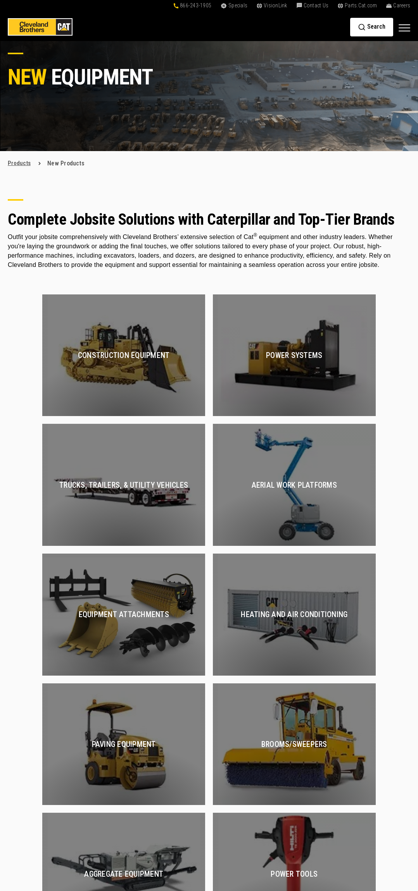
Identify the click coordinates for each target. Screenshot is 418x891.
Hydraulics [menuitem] (302, 715)
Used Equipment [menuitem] (178, 687)
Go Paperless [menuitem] (240, 765)
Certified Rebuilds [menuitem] (311, 687)
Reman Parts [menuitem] (174, 802)
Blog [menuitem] (229, 723)
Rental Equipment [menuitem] (180, 701)
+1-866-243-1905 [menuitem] (376, 774)
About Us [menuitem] (368, 661)
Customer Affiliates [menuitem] (248, 737)
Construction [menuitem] (305, 674)
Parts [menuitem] (166, 738)
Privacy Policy (261, 850)
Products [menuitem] (173, 661)
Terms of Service (300, 850)
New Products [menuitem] (176, 674)
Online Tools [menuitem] (239, 674)
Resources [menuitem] (240, 710)
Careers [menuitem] (363, 697)
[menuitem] (381, 793)
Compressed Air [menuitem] (309, 701)
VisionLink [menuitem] (236, 751)
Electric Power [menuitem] (307, 827)
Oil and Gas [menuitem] (303, 729)
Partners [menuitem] (364, 739)
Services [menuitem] (302, 661)
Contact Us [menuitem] (372, 761)
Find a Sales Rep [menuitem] (375, 711)
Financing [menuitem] (236, 687)
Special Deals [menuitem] (175, 715)
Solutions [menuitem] (240, 661)
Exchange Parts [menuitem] (178, 788)
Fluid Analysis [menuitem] (306, 790)
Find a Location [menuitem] (373, 725)
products (20, 163)
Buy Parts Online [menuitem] (179, 751)
